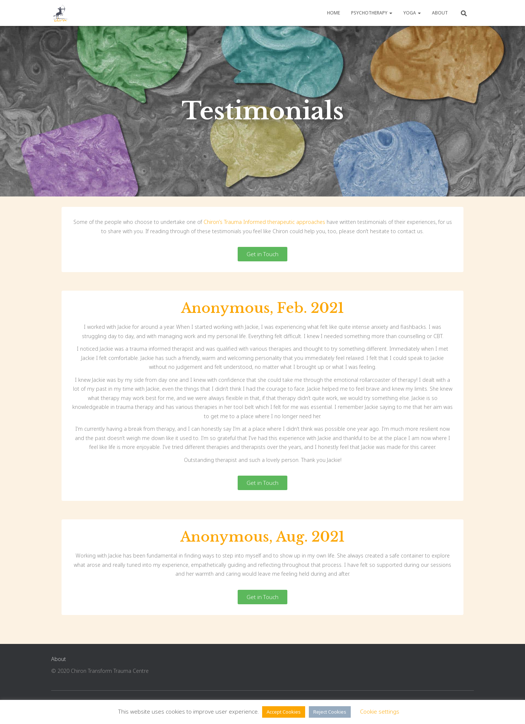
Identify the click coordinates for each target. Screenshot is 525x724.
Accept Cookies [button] (284, 711)
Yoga (412, 13)
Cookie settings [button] (379, 711)
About (440, 13)
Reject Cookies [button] (329, 711)
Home (333, 13)
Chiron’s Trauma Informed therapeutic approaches (264, 221)
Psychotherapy (371, 13)
